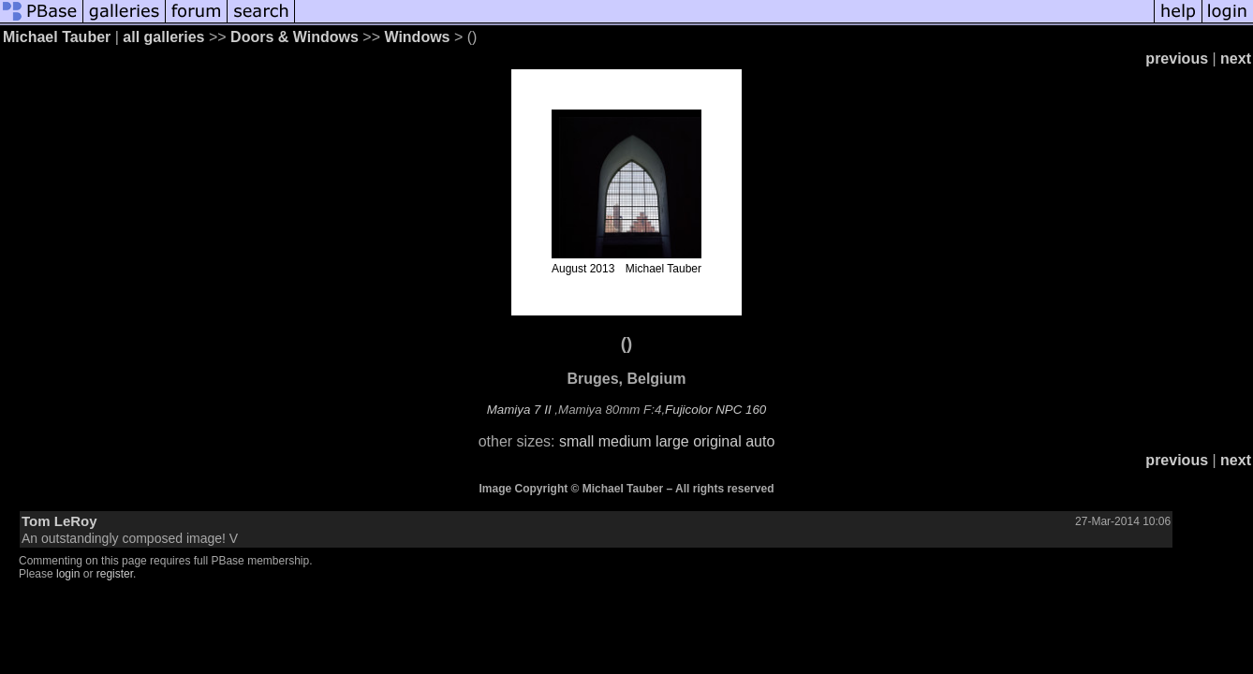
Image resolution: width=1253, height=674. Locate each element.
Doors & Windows (294, 37)
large (672, 441)
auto (759, 441)
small (576, 441)
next (1235, 58)
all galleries (163, 37)
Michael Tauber (57, 37)
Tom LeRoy (59, 521)
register (114, 573)
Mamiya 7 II (519, 410)
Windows (417, 37)
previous (1176, 58)
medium (625, 441)
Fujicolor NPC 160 (715, 410)
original (717, 441)
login (68, 573)
